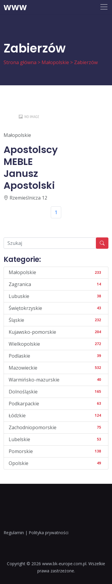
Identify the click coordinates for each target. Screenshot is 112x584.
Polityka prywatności (48, 532)
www (15, 6)
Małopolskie (55, 62)
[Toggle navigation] (103, 6)
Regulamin (14, 532)
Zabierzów (86, 62)
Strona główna (20, 62)
